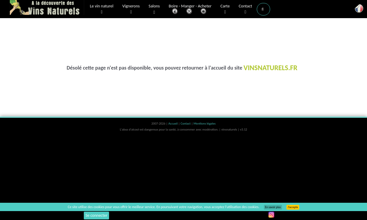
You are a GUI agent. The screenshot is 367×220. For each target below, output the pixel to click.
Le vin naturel (102, 9)
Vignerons (131, 9)
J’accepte (293, 207)
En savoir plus (273, 207)
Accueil (173, 123)
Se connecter (97, 215)
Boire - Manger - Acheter (190, 9)
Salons (154, 9)
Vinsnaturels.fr (47, 8)
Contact (245, 9)
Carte (225, 9)
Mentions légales (204, 123)
